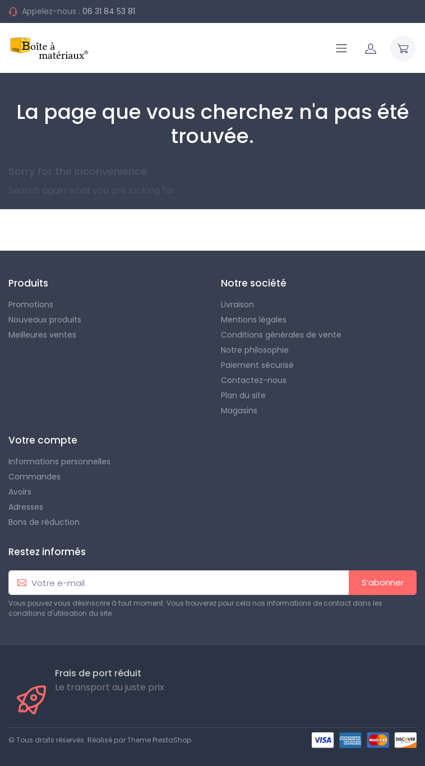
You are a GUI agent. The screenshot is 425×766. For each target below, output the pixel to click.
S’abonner (383, 582)
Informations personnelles (59, 461)
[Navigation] (341, 48)
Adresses (25, 507)
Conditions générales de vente (281, 334)
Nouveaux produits (44, 319)
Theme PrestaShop (159, 740)
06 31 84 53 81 (108, 11)
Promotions (30, 304)
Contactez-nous (254, 380)
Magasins (239, 410)
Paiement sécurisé (257, 365)
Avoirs (19, 491)
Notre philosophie (255, 350)
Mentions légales (254, 319)
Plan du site (243, 395)
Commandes (34, 476)
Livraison (237, 304)
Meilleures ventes (42, 334)
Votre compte (42, 440)
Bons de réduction (44, 522)
